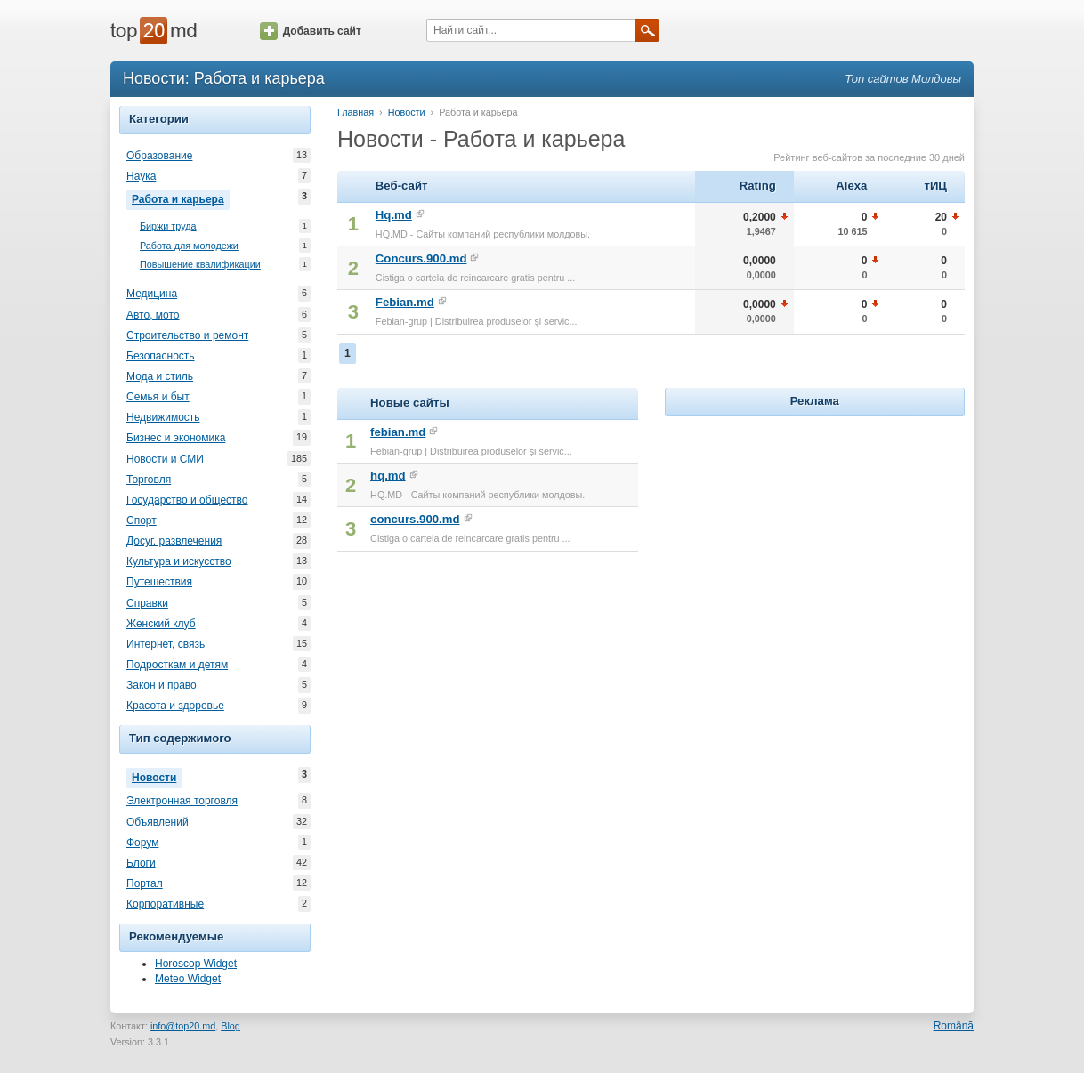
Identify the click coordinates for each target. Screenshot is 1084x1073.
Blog (230, 1026)
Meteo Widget (188, 978)
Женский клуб (161, 624)
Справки (147, 603)
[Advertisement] (814, 532)
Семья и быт (158, 397)
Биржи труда (168, 226)
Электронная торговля (182, 801)
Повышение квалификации (200, 264)
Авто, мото (153, 315)
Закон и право (161, 685)
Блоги (141, 863)
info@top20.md (182, 1026)
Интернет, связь (165, 644)
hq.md (388, 475)
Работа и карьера (181, 198)
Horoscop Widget (196, 963)
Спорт (141, 520)
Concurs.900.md (421, 258)
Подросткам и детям (177, 665)
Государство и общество (186, 500)
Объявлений (157, 822)
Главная (355, 112)
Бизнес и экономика (175, 438)
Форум (142, 842)
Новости (157, 776)
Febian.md (405, 302)
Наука (141, 176)
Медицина (151, 293)
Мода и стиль (159, 376)
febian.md (397, 432)
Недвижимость (163, 417)
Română (954, 1026)
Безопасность (160, 356)
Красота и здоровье (175, 705)
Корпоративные (165, 904)
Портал (144, 883)
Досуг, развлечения (174, 541)
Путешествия (159, 582)
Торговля (148, 479)
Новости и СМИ (165, 459)
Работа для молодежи (189, 246)
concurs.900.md (414, 519)
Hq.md (394, 215)
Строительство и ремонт (187, 335)
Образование (159, 156)
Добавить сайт (310, 31)
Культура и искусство (178, 561)
